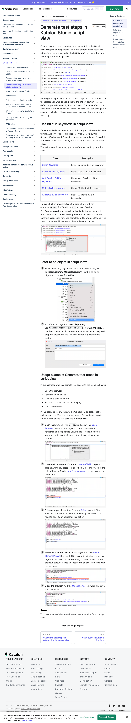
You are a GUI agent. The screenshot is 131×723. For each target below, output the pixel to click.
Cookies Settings (87, 717)
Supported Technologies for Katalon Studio (18, 32)
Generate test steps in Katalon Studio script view (18, 85)
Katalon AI (36, 664)
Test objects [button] (8, 151)
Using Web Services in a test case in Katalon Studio (20, 129)
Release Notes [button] (45, 9)
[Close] (127, 717)
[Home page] (42, 17)
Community (85, 668)
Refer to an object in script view (119, 32)
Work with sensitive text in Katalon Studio (20, 112)
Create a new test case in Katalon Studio (20, 72)
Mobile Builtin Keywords (53, 188)
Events (107, 668)
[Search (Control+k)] (93, 8)
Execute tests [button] (8, 142)
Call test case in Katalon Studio (19, 100)
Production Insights (15, 685)
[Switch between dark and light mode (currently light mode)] (127, 9)
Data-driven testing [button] (11, 171)
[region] (65, 717)
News (107, 672)
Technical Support (88, 672)
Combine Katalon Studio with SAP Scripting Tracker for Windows (20, 136)
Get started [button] (7, 38)
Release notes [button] (8, 20)
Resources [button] (72, 9)
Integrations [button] (8, 190)
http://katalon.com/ (77, 471)
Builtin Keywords (50, 165)
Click (83, 510)
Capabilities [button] (28, 9)
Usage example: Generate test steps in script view (119, 43)
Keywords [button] (7, 176)
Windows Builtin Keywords (55, 194)
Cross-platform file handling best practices (19, 118)
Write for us (61, 697)
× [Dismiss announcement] (128, 2)
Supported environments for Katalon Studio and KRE (18, 25)
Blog (57, 676)
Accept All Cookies (106, 717)
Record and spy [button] (9, 160)
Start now (114, 9)
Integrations (36, 689)
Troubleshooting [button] (9, 194)
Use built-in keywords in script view (118, 23)
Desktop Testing (39, 681)
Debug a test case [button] (10, 181)
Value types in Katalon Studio (18, 91)
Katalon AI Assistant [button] (11, 49)
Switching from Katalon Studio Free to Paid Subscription (18, 205)
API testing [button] (10, 124)
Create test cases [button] (10, 63)
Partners (108, 676)
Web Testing (37, 668)
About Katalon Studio (11, 15)
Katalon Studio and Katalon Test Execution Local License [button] (16, 43)
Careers (108, 681)
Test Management (14, 672)
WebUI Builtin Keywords (53, 171)
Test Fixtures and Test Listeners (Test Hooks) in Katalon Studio (19, 105)
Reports (59, 685)
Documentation (87, 664)
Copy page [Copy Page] (99, 26)
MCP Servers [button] (8, 53)
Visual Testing (37, 685)
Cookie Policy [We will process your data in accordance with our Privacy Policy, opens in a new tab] (26, 720)
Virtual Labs (61, 672)
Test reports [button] (8, 156)
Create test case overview (17, 67)
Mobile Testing (38, 676)
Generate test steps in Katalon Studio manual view (18, 79)
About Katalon (111, 664)
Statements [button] (10, 96)
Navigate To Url (84, 464)
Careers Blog (110, 685)
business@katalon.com (30, 708)
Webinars (59, 681)
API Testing (36, 672)
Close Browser (79, 586)
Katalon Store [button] (8, 199)
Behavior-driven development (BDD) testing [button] (18, 166)
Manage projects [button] (10, 58)
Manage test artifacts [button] (11, 146)
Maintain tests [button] (8, 185)
